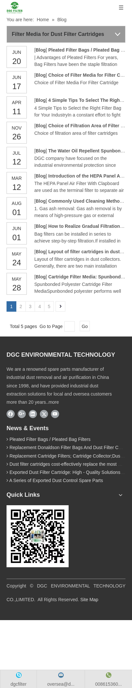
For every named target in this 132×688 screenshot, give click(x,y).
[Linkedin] (33, 414)
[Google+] (22, 414)
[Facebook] (11, 414)
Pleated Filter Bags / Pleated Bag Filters (50, 439)
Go (85, 326)
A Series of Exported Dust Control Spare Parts (56, 480)
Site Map (89, 599)
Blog (40, 50)
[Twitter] (44, 414)
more (53, 402)
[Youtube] (55, 414)
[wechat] (38, 536)
